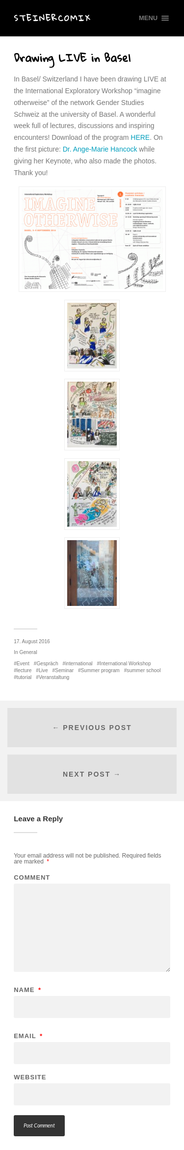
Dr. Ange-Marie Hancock (100, 149)
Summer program (100, 670)
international (79, 663)
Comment (32, 877)
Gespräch (47, 663)
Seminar (64, 670)
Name (27, 990)
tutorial (24, 677)
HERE (139, 137)
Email (28, 1036)
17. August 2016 (32, 641)
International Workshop (125, 663)
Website (30, 1077)
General (28, 652)
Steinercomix (52, 18)
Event (23, 663)
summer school (143, 670)
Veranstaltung (54, 677)
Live (43, 670)
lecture (24, 670)
